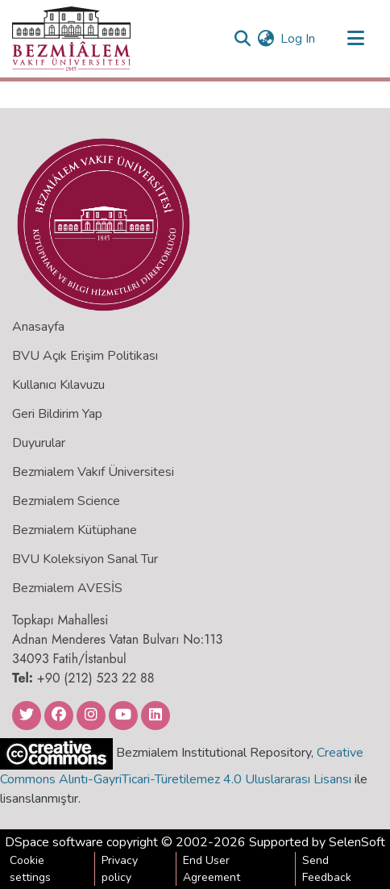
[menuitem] (265, 38)
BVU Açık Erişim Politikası (85, 355)
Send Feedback (326, 869)
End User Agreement (211, 869)
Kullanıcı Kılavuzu (58, 384)
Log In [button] (298, 39)
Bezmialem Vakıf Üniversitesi (93, 471)
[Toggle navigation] (355, 38)
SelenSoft (357, 842)
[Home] (71, 38)
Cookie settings (30, 869)
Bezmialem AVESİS (67, 588)
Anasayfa (38, 326)
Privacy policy (120, 869)
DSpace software (54, 842)
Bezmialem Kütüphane (74, 530)
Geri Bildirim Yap (57, 413)
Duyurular (38, 442)
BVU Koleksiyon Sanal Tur (85, 559)
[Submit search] (242, 38)
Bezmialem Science (66, 501)
